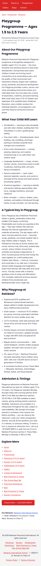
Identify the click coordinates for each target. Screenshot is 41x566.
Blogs (14, 8)
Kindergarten (30, 543)
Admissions (9, 545)
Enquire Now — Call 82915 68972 (18, 503)
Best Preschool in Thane (14, 477)
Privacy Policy (12, 560)
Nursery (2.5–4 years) (13, 462)
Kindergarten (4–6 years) (14, 466)
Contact (23, 8)
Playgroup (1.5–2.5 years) (14, 458)
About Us (15, 3)
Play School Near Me (12, 480)
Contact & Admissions (13, 473)
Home (5, 3)
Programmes (27, 3)
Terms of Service (28, 560)
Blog (6, 488)
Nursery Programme (12, 495)
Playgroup (21, 14)
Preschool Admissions (13, 484)
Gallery (5, 8)
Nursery (19, 543)
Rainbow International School (26, 513)
